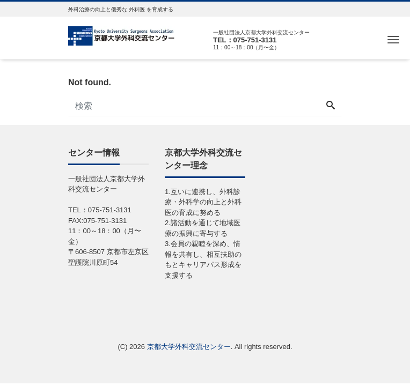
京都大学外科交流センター (189, 347)
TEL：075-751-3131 (245, 40)
